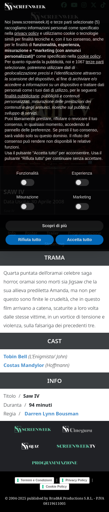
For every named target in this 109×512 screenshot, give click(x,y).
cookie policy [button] (88, 50)
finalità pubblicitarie (22, 90)
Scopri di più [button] (54, 220)
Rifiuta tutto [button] (29, 234)
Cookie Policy (56, 486)
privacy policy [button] (26, 28)
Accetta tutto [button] (79, 234)
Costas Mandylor (23, 365)
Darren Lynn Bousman (51, 413)
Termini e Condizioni (36, 480)
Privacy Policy (76, 480)
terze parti (95, 56)
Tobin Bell (15, 356)
